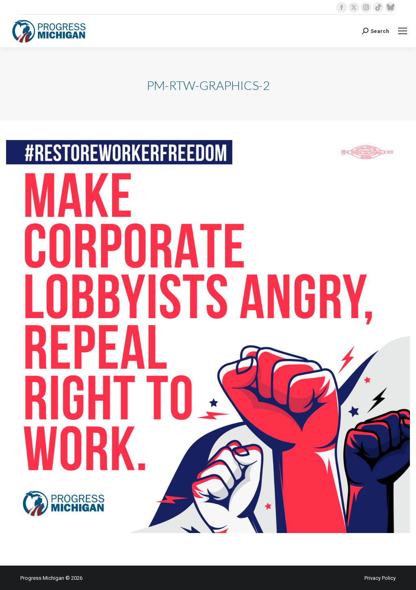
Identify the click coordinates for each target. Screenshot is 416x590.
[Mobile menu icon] (402, 31)
